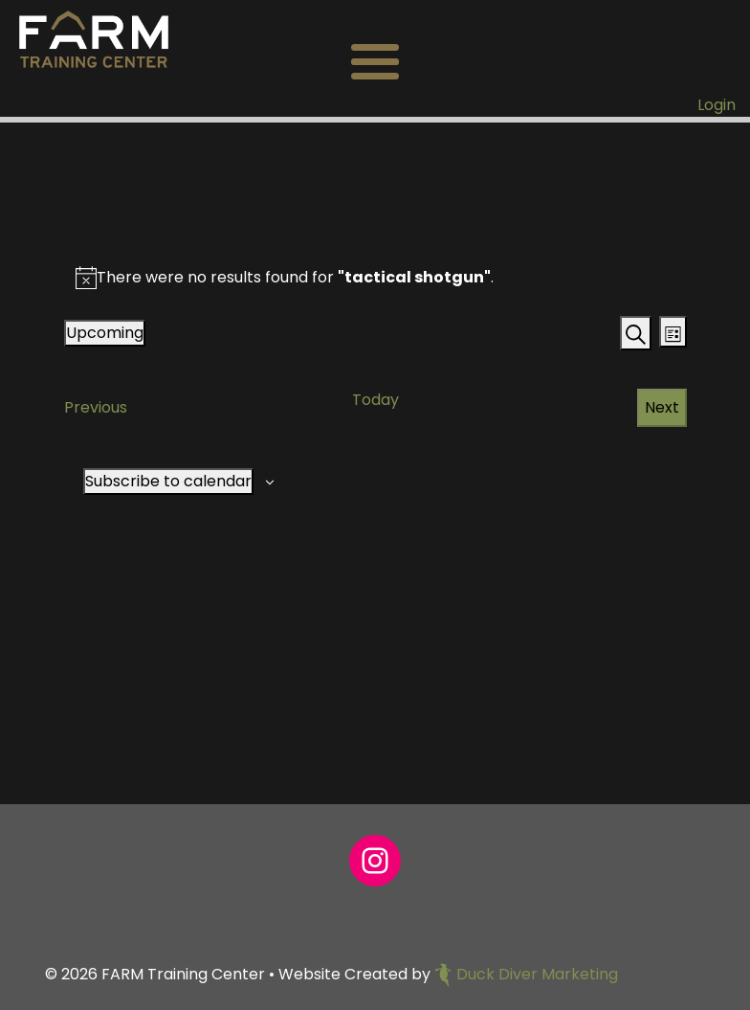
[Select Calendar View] (673, 332)
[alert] (295, 277)
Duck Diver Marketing (526, 974)
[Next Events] (662, 408)
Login (716, 105)
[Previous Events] (95, 408)
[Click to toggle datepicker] (104, 333)
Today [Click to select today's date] (375, 400)
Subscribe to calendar (168, 481)
